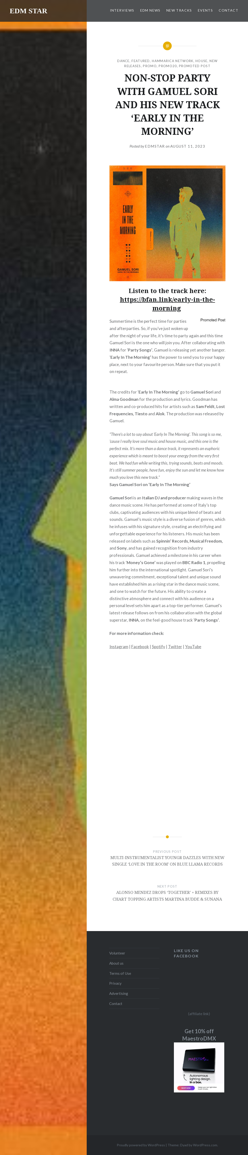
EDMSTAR (155, 146)
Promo (150, 66)
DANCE (123, 61)
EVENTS (205, 10)
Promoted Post (194, 66)
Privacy (115, 983)
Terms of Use (120, 973)
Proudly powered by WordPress (141, 1145)
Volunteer (117, 953)
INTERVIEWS (122, 10)
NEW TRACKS (179, 10)
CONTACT (228, 10)
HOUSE (201, 61)
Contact (115, 1003)
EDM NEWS (150, 10)
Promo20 (168, 66)
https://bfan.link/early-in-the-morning (167, 303)
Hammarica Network (172, 61)
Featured (141, 61)
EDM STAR (28, 11)
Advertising (118, 993)
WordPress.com (205, 1145)
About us (116, 963)
